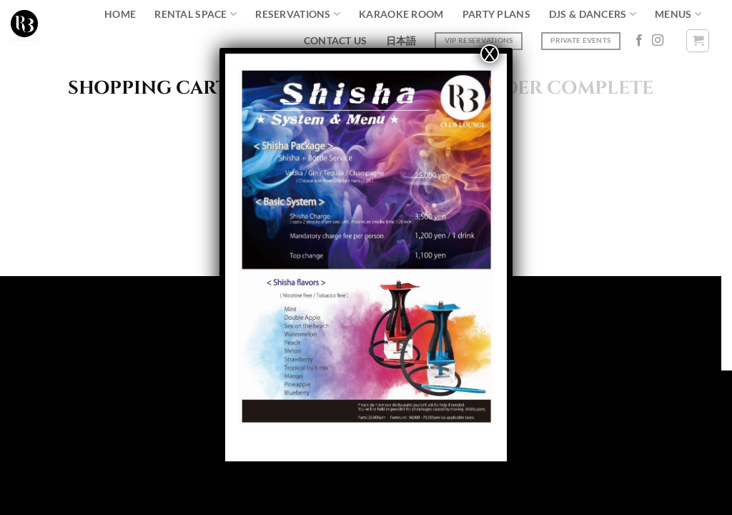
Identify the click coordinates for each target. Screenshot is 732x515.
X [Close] (489, 53)
